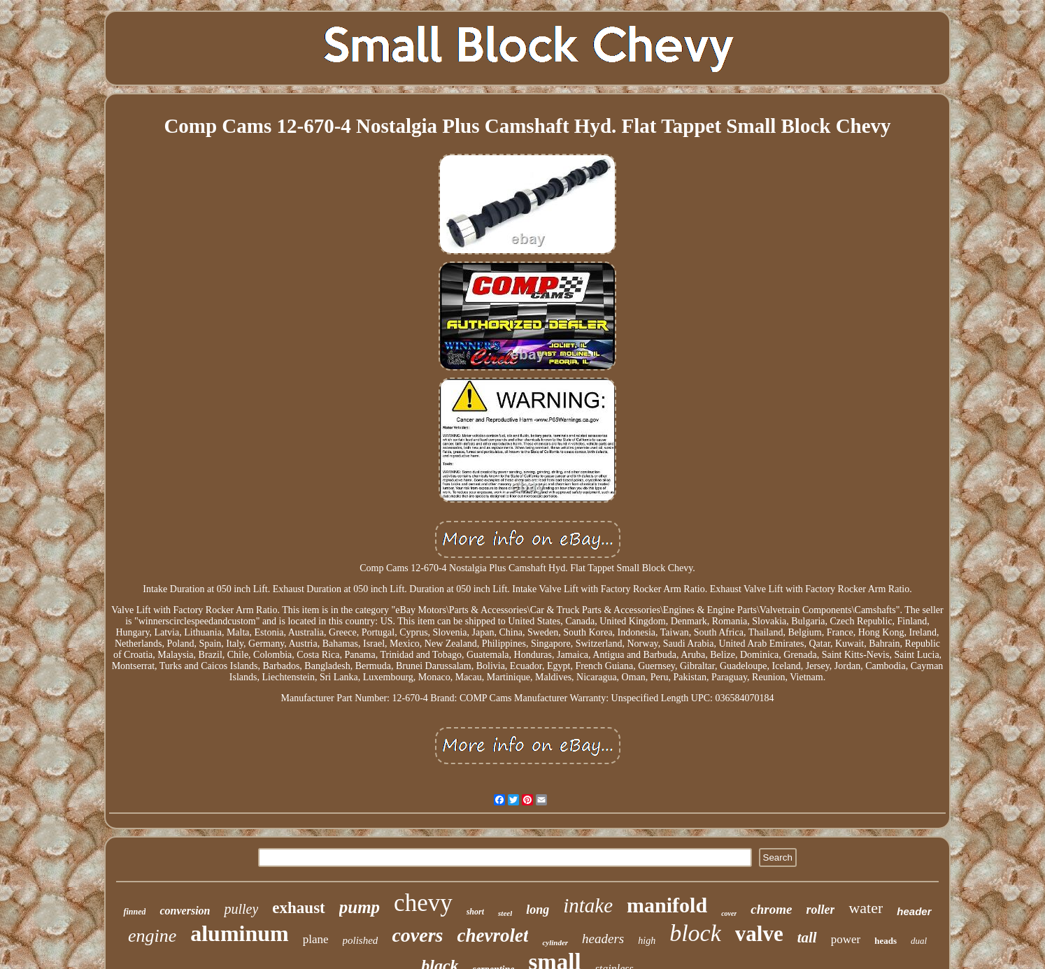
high (646, 940)
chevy (423, 903)
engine (152, 936)
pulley (241, 909)
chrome (771, 909)
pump (359, 907)
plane (316, 939)
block (695, 933)
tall (807, 937)
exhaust (298, 908)
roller (820, 910)
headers (603, 938)
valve (759, 933)
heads (885, 940)
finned (134, 912)
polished (360, 940)
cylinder (555, 942)
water (865, 908)
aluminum (239, 933)
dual (919, 940)
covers (417, 935)
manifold (667, 905)
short (475, 912)
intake (588, 905)
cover (729, 913)
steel (505, 913)
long (537, 910)
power (845, 939)
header (914, 911)
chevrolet (492, 935)
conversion (184, 911)
